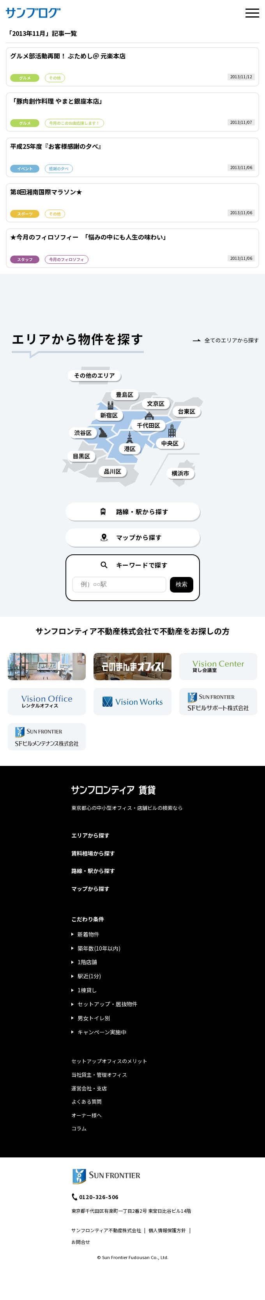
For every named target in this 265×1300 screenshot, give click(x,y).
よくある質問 (86, 1101)
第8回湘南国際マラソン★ (46, 191)
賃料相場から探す (93, 853)
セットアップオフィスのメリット (109, 1061)
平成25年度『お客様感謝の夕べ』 (57, 146)
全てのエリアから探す (232, 340)
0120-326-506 (99, 1197)
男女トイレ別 (94, 1018)
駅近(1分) (89, 976)
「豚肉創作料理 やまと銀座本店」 (57, 101)
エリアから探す (90, 835)
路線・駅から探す (93, 871)
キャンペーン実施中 (102, 1032)
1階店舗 (87, 962)
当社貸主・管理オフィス (99, 1074)
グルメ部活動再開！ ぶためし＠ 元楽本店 (67, 55)
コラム (79, 1128)
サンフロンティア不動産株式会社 (106, 1230)
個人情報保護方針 (167, 1230)
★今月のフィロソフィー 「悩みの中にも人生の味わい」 (89, 237)
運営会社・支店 (89, 1088)
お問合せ (80, 1241)
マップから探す (90, 889)
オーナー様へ (86, 1115)
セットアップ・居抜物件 (108, 1004)
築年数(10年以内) (99, 948)
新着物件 (88, 934)
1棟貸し (87, 990)
